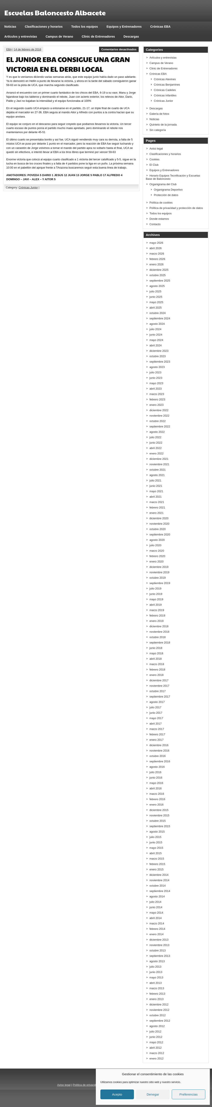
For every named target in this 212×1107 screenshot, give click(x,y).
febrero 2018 (157, 669)
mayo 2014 (156, 912)
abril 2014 (155, 918)
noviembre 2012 (159, 1009)
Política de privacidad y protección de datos (176, 208)
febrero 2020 (157, 556)
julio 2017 (155, 707)
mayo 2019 (156, 599)
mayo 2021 (156, 491)
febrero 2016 (157, 799)
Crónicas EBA (160, 26)
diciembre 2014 (159, 874)
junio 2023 (155, 377)
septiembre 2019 (159, 583)
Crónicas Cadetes (165, 90)
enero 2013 (156, 999)
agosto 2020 (157, 540)
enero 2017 (156, 739)
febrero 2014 (157, 928)
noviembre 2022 (159, 415)
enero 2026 (156, 264)
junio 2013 (155, 972)
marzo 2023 (156, 394)
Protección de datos (166, 195)
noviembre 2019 (159, 572)
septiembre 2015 (159, 826)
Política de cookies (161, 202)
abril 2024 (155, 345)
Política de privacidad (86, 1084)
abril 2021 (155, 496)
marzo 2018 (156, 664)
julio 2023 (155, 372)
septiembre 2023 (159, 361)
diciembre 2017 (159, 680)
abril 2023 (155, 388)
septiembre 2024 (159, 318)
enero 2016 (156, 804)
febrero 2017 (157, 734)
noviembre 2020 (159, 523)
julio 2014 (155, 901)
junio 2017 (155, 712)
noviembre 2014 (159, 880)
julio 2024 (155, 329)
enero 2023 (156, 404)
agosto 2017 (157, 702)
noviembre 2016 (159, 750)
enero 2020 (156, 561)
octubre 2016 (157, 756)
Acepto (117, 1094)
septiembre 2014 (159, 891)
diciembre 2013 (159, 939)
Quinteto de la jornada (163, 124)
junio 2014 (155, 907)
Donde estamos (159, 218)
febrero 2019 (157, 615)
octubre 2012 (157, 1015)
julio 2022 (155, 437)
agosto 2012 (157, 1026)
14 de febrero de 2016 (27, 49)
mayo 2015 (156, 847)
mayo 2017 (156, 718)
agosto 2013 (157, 961)
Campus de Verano (59, 36)
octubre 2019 (157, 577)
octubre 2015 (157, 820)
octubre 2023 (157, 356)
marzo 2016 (156, 793)
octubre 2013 (157, 950)
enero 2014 (156, 934)
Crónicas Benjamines (167, 84)
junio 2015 (155, 842)
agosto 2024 (157, 323)
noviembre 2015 (159, 815)
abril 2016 (155, 788)
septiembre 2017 (159, 696)
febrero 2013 (157, 993)
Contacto (155, 224)
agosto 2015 (157, 831)
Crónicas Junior (28, 187)
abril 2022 (155, 448)
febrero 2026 (157, 259)
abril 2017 (155, 723)
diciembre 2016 (159, 745)
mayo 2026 (156, 242)
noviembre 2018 (159, 631)
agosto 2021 (157, 475)
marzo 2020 (156, 550)
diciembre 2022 (159, 410)
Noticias (10, 26)
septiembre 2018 (159, 642)
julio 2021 (155, 480)
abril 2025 (155, 307)
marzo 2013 (156, 988)
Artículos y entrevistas (20, 36)
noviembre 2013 (159, 945)
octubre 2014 (157, 885)
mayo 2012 (156, 1042)
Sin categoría (157, 130)
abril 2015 (155, 853)
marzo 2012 (156, 1053)
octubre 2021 (157, 469)
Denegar (153, 1094)
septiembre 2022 (159, 426)
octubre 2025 (157, 275)
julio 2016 (155, 772)
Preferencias (188, 1094)
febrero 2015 (157, 864)
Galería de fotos (159, 113)
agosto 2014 (157, 896)
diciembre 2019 (159, 567)
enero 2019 (156, 621)
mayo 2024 (156, 340)
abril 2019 (155, 604)
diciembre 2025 (159, 269)
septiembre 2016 (159, 761)
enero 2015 (156, 869)
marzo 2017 (156, 729)
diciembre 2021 (159, 458)
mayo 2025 (156, 302)
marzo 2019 (156, 610)
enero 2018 (156, 675)
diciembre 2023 (159, 350)
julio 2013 (155, 966)
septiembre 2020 (159, 534)
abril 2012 (155, 1047)
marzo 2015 (156, 858)
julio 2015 (155, 837)
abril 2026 (155, 248)
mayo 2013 (156, 977)
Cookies (154, 159)
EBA (9, 49)
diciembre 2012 (159, 1004)
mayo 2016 (156, 783)
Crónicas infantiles (165, 95)
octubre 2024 (157, 313)
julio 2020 (155, 545)
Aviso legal (156, 148)
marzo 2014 (156, 923)
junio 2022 (155, 442)
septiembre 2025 (159, 280)
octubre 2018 (157, 637)
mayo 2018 (156, 653)
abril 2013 (155, 982)
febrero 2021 (157, 507)
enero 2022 (156, 453)
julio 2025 (155, 291)
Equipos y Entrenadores (124, 26)
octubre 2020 (157, 529)
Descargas (131, 36)
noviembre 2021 (159, 464)
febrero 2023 (157, 399)
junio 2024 (155, 334)
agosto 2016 (157, 766)
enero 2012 (156, 1058)
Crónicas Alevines (165, 79)
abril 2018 (155, 658)
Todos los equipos (84, 26)
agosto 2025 (157, 286)
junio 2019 (155, 594)
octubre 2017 (157, 691)
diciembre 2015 (159, 810)
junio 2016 (155, 777)
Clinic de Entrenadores (98, 36)
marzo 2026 (156, 253)
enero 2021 (156, 512)
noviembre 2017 (159, 685)
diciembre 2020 (159, 518)
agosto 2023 (157, 367)
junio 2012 (155, 1037)
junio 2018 (155, 648)
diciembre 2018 (159, 626)
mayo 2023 (156, 383)
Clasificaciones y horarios (44, 26)
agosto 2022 (157, 431)
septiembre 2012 (159, 1020)
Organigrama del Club (163, 184)
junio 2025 (155, 296)
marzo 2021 (156, 502)
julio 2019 (155, 588)
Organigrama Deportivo (168, 189)
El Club (153, 164)
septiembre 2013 (159, 955)
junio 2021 (155, 485)
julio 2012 (155, 1031)
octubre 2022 (157, 421)
